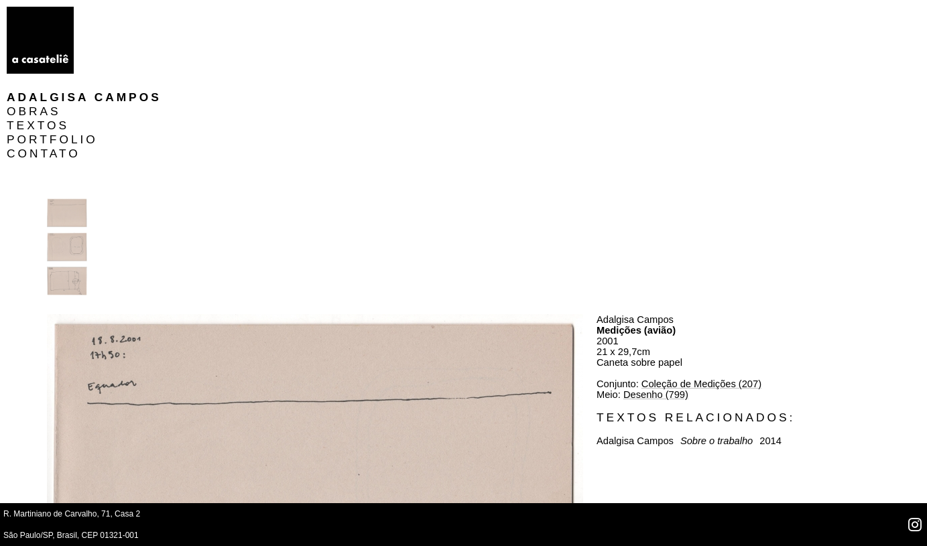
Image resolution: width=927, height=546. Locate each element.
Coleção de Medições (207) (768, 184)
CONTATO (124, 69)
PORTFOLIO (132, 55)
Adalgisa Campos (164, 13)
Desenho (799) (722, 195)
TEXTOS (118, 41)
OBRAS (114, 27)
